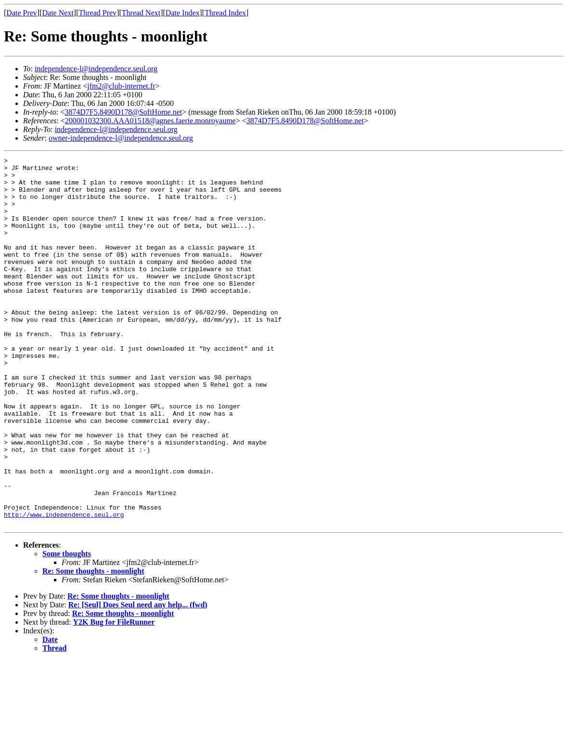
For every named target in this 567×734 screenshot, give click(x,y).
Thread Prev (97, 13)
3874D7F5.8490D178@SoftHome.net (123, 112)
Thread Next (141, 13)
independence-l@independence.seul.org (96, 69)
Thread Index (225, 13)
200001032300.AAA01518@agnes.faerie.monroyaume (150, 121)
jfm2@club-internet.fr (121, 86)
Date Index (183, 13)
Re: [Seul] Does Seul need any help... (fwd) (137, 678)
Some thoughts (66, 627)
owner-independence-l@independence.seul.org (121, 138)
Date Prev (21, 13)
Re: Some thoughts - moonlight (93, 645)
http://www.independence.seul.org (64, 586)
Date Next (58, 13)
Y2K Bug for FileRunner (114, 696)
